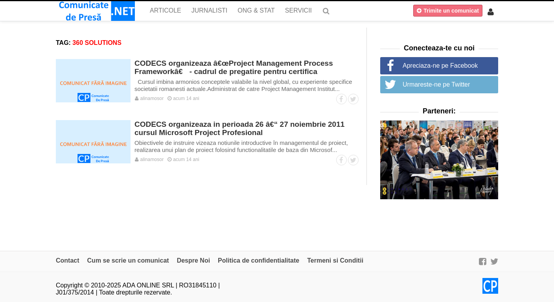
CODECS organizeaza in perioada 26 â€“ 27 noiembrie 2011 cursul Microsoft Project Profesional (239, 128)
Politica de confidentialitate (258, 260)
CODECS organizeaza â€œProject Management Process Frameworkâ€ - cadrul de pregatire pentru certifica (233, 67)
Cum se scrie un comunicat (128, 260)
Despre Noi (193, 260)
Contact (67, 260)
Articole (165, 10)
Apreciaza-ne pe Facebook (440, 65)
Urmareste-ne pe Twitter (436, 84)
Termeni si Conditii (335, 260)
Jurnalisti (209, 10)
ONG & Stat (256, 10)
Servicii (298, 10)
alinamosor (149, 98)
